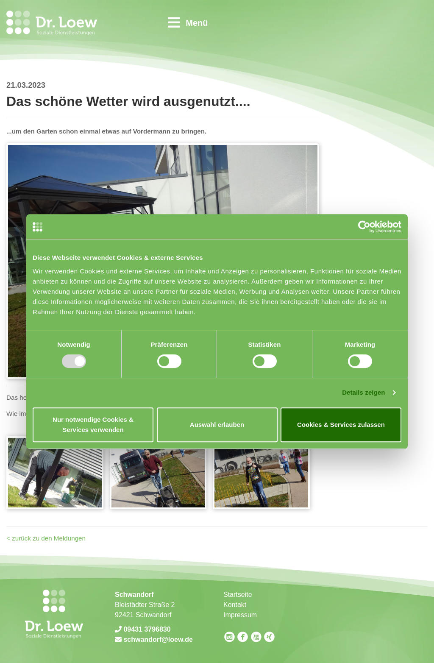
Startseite (237, 594)
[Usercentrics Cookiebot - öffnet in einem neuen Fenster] (364, 226)
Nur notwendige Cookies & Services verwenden (93, 424)
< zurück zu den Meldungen (46, 538)
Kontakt (234, 604)
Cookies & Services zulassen (341, 424)
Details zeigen (363, 392)
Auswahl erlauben (217, 424)
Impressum (240, 614)
